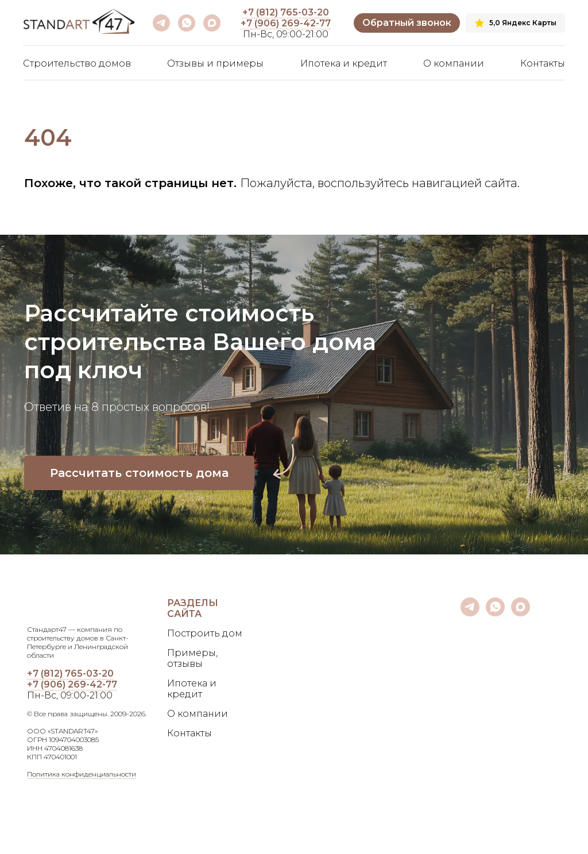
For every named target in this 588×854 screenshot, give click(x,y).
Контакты (542, 63)
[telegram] (161, 23)
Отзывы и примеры (215, 63)
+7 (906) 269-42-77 (286, 23)
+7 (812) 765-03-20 (285, 12)
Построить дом (204, 633)
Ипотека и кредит (343, 63)
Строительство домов (77, 63)
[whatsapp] (186, 23)
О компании (453, 63)
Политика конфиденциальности (81, 774)
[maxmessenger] (211, 23)
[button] (407, 23)
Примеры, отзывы (192, 658)
